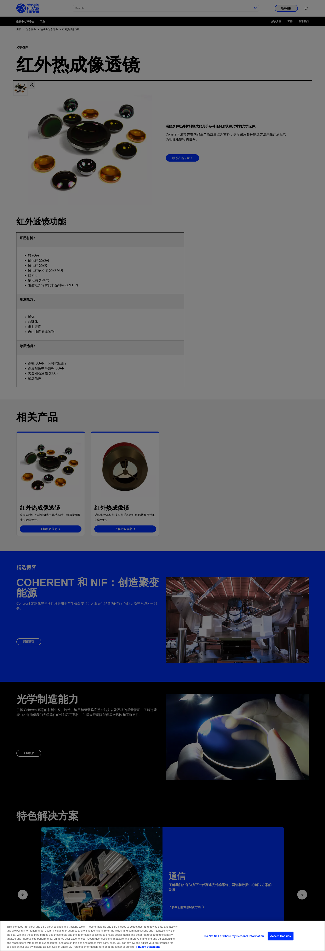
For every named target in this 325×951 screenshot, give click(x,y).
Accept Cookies (280, 941)
